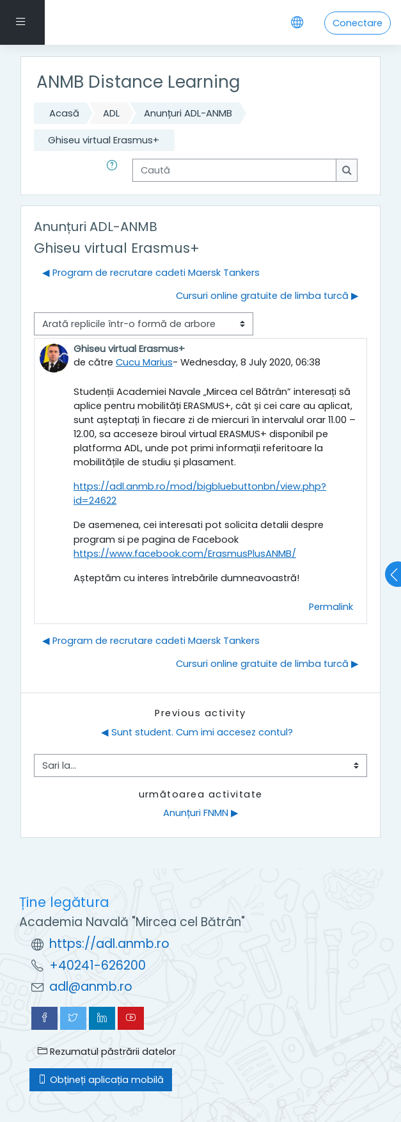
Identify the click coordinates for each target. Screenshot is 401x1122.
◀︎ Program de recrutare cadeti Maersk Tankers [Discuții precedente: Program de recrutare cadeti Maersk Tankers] (151, 272)
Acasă (64, 113)
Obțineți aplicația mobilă (101, 1079)
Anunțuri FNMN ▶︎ (201, 812)
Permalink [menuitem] (331, 606)
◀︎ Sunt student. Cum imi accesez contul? (197, 732)
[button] (114, 170)
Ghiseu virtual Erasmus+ (103, 140)
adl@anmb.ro (90, 986)
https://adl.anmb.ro (109, 943)
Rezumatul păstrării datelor (107, 1051)
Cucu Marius (144, 362)
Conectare (357, 23)
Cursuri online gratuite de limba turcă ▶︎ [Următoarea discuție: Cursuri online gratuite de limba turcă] (267, 295)
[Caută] (234, 170)
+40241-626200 (97, 965)
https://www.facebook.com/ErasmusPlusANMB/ (185, 553)
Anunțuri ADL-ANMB (188, 113)
